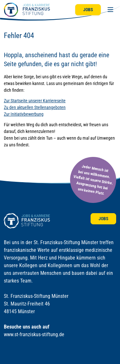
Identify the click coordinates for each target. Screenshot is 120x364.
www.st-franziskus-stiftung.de (34, 334)
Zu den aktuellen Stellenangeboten (35, 107)
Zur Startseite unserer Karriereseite (35, 100)
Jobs (88, 9)
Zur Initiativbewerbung (24, 114)
